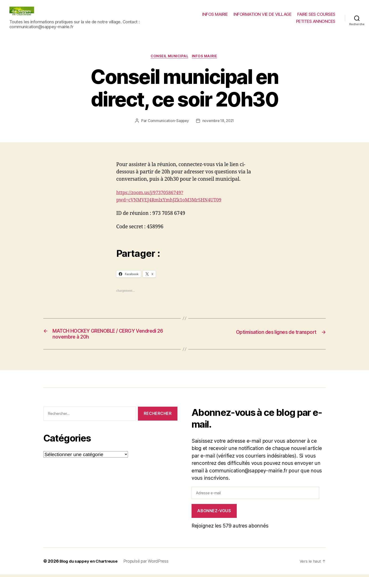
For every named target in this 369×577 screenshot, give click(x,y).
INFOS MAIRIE (215, 14)
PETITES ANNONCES (315, 21)
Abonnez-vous (214, 513)
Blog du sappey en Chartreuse (90, 563)
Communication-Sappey (167, 121)
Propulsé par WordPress (149, 563)
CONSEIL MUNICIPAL (169, 57)
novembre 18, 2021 (218, 121)
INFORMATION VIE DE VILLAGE (262, 14)
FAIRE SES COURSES (316, 14)
